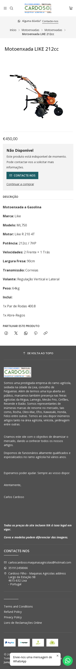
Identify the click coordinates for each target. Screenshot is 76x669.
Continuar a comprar (20, 184)
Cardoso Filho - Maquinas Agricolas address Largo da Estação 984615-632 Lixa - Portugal (35, 578)
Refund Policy (13, 612)
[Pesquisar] (11, 8)
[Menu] (5, 8)
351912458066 (16, 568)
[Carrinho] (71, 8)
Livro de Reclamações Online (23, 623)
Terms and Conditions (18, 606)
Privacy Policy (13, 617)
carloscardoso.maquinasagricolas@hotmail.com (37, 562)
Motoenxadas (30, 30)
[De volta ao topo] (38, 353)
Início (13, 30)
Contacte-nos (50, 21)
